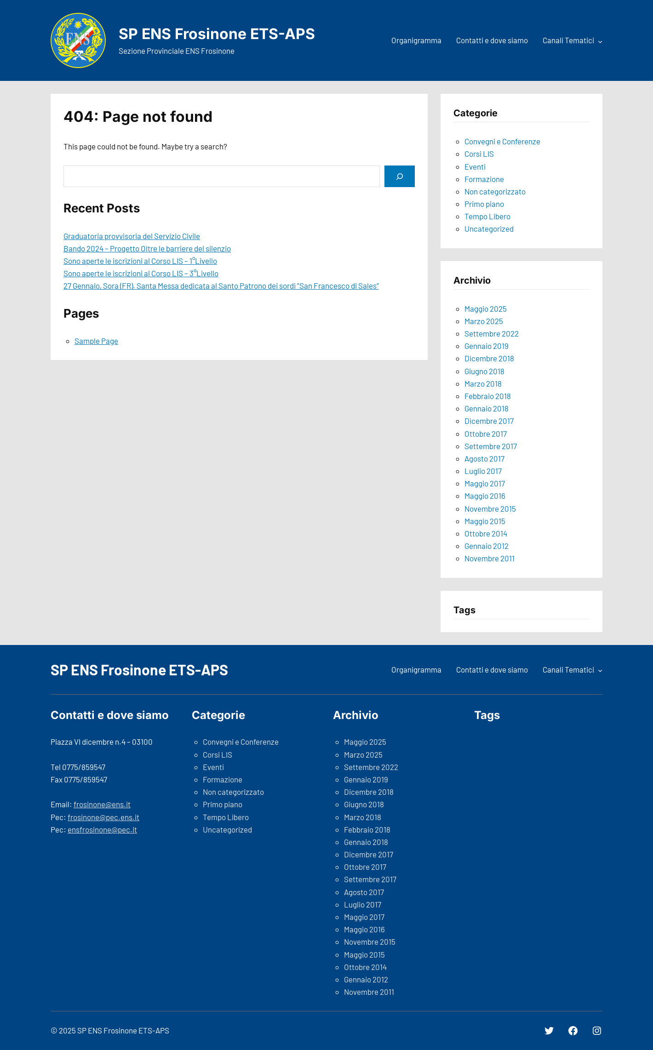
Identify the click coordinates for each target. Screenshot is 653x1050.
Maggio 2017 (484, 483)
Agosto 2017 (484, 458)
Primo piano (484, 203)
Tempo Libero (487, 216)
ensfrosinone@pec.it (102, 829)
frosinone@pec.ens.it (103, 817)
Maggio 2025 (485, 308)
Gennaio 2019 (486, 345)
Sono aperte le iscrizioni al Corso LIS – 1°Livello (140, 260)
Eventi (475, 166)
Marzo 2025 (483, 320)
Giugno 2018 (484, 371)
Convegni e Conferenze (502, 141)
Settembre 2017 (490, 446)
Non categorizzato (495, 191)
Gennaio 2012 (486, 545)
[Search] (399, 176)
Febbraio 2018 (487, 395)
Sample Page (96, 340)
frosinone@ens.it (102, 804)
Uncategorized (489, 228)
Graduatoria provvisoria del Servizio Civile (131, 235)
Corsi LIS (479, 153)
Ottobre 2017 (485, 433)
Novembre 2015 (490, 508)
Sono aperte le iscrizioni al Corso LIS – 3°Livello (140, 273)
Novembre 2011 (489, 558)
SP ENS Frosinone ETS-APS (217, 34)
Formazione (484, 178)
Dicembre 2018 (489, 358)
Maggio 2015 (484, 520)
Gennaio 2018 (486, 408)
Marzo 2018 (483, 383)
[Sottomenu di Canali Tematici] (600, 41)
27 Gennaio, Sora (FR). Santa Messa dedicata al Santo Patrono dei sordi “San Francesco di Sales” (221, 285)
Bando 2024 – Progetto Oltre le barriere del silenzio (147, 248)
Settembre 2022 (491, 333)
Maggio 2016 (484, 495)
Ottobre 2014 (485, 533)
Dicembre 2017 (489, 420)
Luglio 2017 (483, 470)
